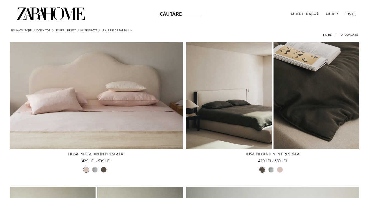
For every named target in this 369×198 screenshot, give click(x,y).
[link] (51, 13)
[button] (304, 14)
